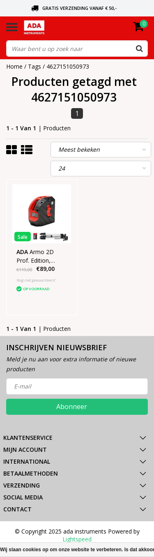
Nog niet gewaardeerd (35, 280)
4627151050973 (67, 66)
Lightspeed (77, 539)
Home (14, 66)
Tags (34, 66)
